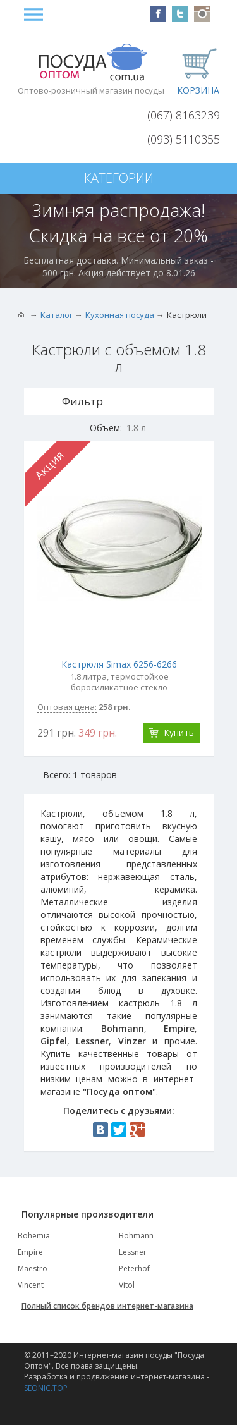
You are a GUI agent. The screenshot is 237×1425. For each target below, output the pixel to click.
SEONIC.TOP (46, 1388)
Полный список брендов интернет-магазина (107, 1305)
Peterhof (134, 1268)
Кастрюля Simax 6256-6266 (119, 664)
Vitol (127, 1285)
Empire (30, 1252)
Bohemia (34, 1235)
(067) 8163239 (183, 115)
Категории (119, 178)
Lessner (133, 1252)
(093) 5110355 (183, 139)
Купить (179, 732)
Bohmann (136, 1235)
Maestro (32, 1268)
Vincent (31, 1285)
